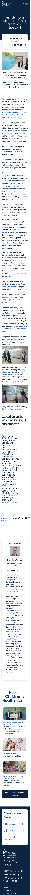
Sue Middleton (7, 297)
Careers (7, 890)
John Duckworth (14, 186)
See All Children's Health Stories (14, 793)
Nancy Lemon (14, 409)
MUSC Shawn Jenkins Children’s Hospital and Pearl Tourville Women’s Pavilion (14, 115)
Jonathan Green (8, 287)
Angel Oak (23, 326)
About (5, 888)
